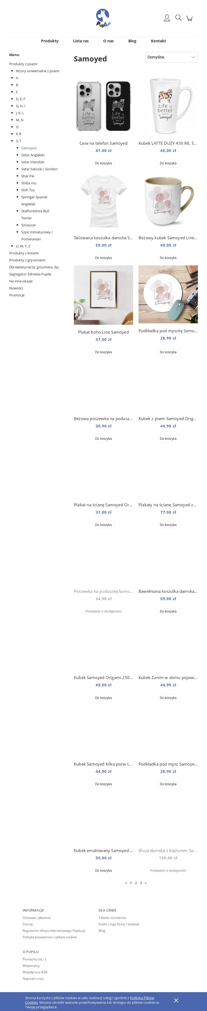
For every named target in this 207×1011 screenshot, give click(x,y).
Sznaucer (28, 225)
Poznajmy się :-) (34, 959)
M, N (19, 119)
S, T (18, 141)
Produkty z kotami (24, 253)
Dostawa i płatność (37, 917)
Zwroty (28, 924)
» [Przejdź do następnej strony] (145, 882)
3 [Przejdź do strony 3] (141, 882)
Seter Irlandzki (32, 162)
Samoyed (28, 148)
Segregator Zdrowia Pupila (30, 274)
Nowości (16, 288)
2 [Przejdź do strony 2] (136, 882)
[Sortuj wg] (172, 57)
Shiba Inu (28, 183)
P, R (18, 133)
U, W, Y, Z (23, 246)
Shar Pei (27, 176)
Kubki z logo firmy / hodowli (119, 924)
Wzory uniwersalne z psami (37, 70)
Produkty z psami (23, 63)
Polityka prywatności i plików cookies (50, 937)
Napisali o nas (33, 978)
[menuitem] (49, 40)
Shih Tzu (28, 190)
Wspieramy (31, 965)
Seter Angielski (32, 155)
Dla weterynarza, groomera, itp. (34, 267)
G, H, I (20, 105)
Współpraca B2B (35, 972)
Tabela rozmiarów (112, 917)
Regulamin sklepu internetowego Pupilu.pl (54, 930)
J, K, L (20, 112)
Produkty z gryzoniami (27, 260)
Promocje (17, 295)
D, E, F (20, 98)
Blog (102, 930)
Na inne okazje (21, 281)
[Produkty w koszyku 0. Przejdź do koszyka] (190, 21)
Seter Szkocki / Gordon (39, 169)
